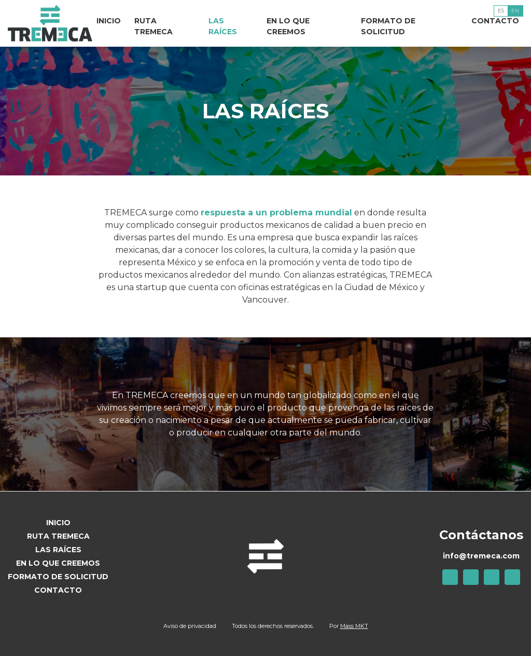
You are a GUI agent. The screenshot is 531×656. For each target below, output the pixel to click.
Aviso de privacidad (189, 626)
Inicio (108, 20)
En (515, 10)
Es (501, 10)
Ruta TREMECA (153, 26)
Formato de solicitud (388, 26)
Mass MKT (354, 626)
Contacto (495, 20)
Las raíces (222, 26)
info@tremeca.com (481, 556)
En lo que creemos (288, 26)
